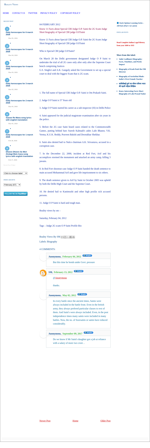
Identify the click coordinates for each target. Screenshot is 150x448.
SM (50, 272)
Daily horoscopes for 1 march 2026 (19, 136)
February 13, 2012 (63, 272)
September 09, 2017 (72, 333)
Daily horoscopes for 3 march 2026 (19, 84)
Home (6, 13)
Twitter (33, 13)
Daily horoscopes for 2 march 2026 (19, 101)
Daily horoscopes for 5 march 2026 (19, 50)
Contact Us (18, 13)
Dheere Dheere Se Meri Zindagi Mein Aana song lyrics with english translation (19, 154)
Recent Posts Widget (9, 165)
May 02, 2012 (69, 295)
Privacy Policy (48, 13)
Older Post (105, 420)
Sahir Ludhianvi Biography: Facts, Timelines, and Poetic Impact (130, 61)
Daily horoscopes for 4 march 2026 (19, 67)
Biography (52, 241)
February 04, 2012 (72, 256)
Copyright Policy (70, 13)
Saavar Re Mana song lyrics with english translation (18, 119)
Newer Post (44, 420)
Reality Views (11, 4)
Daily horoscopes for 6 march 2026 (19, 33)
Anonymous (61, 278)
